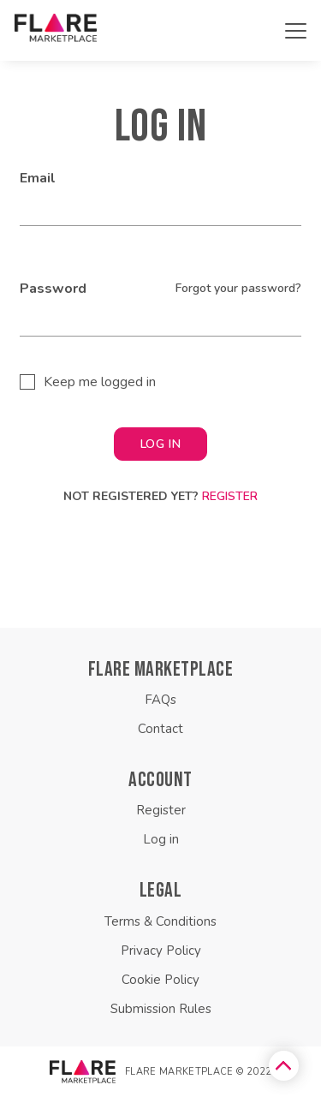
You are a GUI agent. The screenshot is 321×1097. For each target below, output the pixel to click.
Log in (161, 839)
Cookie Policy (160, 979)
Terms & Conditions (160, 921)
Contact (160, 728)
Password (53, 288)
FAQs (160, 699)
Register (230, 496)
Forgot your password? (238, 288)
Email (38, 178)
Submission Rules (160, 1008)
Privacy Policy (161, 950)
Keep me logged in (100, 382)
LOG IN (160, 444)
